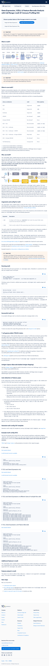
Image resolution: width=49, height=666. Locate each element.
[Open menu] (46, 2)
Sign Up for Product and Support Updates (11, 648)
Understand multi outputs (10, 585)
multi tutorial (21, 72)
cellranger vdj (7, 355)
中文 (6, 660)
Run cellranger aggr (8, 587)
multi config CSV (5, 345)
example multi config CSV (13, 351)
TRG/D (3, 443)
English (3, 660)
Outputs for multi (32, 328)
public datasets (28, 244)
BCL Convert (14, 64)
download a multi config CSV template (20, 246)
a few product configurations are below (20, 249)
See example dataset (6, 450)
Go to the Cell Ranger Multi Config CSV (10, 241)
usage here (43, 428)
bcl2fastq (8, 64)
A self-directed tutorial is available (9, 453)
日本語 (10, 660)
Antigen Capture (9, 367)
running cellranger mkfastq (29, 207)
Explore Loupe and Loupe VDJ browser (13, 591)
